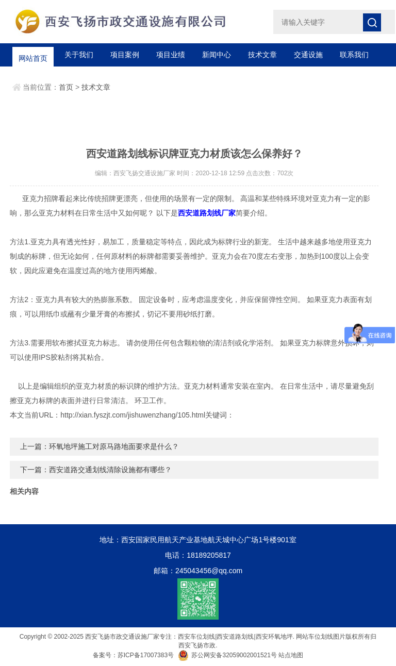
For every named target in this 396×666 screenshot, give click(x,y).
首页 (66, 87)
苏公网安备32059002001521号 (228, 655)
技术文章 (262, 55)
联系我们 (354, 55)
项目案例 (124, 55)
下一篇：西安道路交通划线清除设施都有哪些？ (96, 469)
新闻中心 (216, 55)
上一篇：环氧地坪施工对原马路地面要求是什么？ (99, 446)
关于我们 (78, 55)
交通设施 (308, 55)
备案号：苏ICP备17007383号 (133, 655)
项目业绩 (170, 55)
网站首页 (33, 55)
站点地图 (290, 655)
